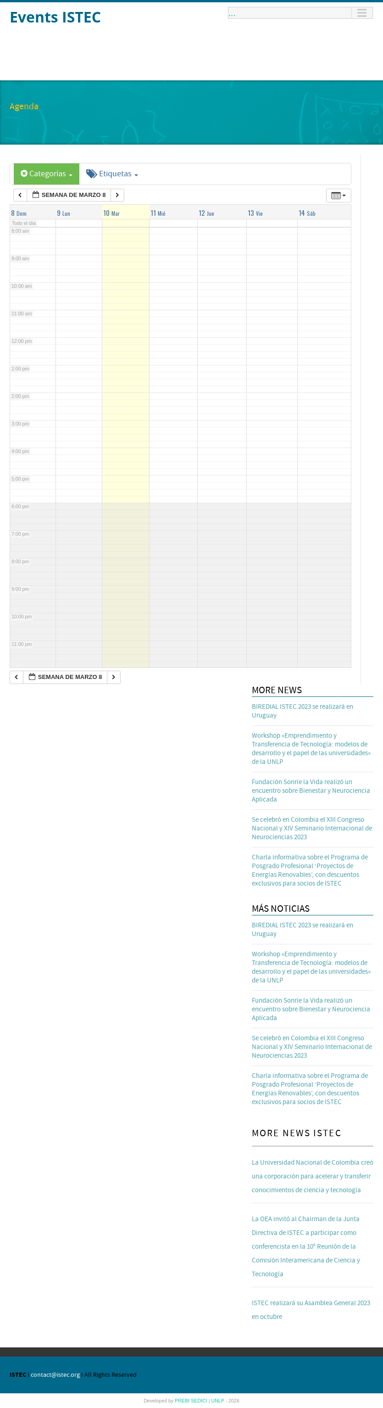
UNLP (218, 1400)
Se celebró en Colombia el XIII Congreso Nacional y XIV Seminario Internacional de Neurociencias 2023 (312, 828)
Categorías (46, 173)
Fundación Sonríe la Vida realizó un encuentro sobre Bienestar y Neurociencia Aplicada (311, 791)
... (232, 12)
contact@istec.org (55, 1375)
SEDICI (200, 1400)
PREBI (183, 1400)
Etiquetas (112, 173)
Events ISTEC (55, 17)
